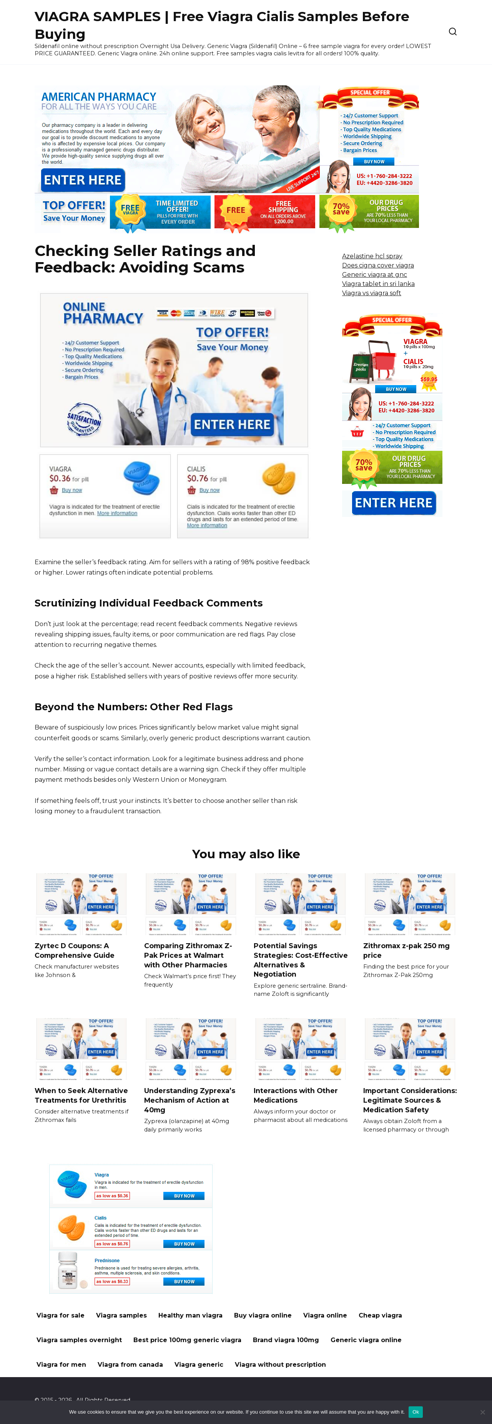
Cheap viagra (380, 1315)
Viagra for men (61, 1364)
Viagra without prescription (280, 1364)
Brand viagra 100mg (286, 1340)
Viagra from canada (130, 1364)
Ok (415, 1412)
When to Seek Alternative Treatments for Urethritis (81, 1095)
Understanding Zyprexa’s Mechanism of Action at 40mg (189, 1100)
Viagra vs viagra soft (371, 293)
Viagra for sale (61, 1315)
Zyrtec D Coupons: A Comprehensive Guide (75, 950)
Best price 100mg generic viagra (187, 1340)
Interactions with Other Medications (296, 1095)
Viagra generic (199, 1364)
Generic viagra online (366, 1340)
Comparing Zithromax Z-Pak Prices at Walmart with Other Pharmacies (188, 955)
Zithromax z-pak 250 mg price (406, 950)
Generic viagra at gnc (374, 274)
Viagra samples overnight (79, 1340)
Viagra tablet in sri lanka (378, 283)
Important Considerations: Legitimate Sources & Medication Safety (410, 1100)
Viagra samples (121, 1315)
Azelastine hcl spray (372, 256)
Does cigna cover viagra (378, 265)
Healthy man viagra (190, 1315)
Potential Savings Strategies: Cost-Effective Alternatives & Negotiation (301, 960)
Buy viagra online (263, 1315)
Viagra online (325, 1315)
